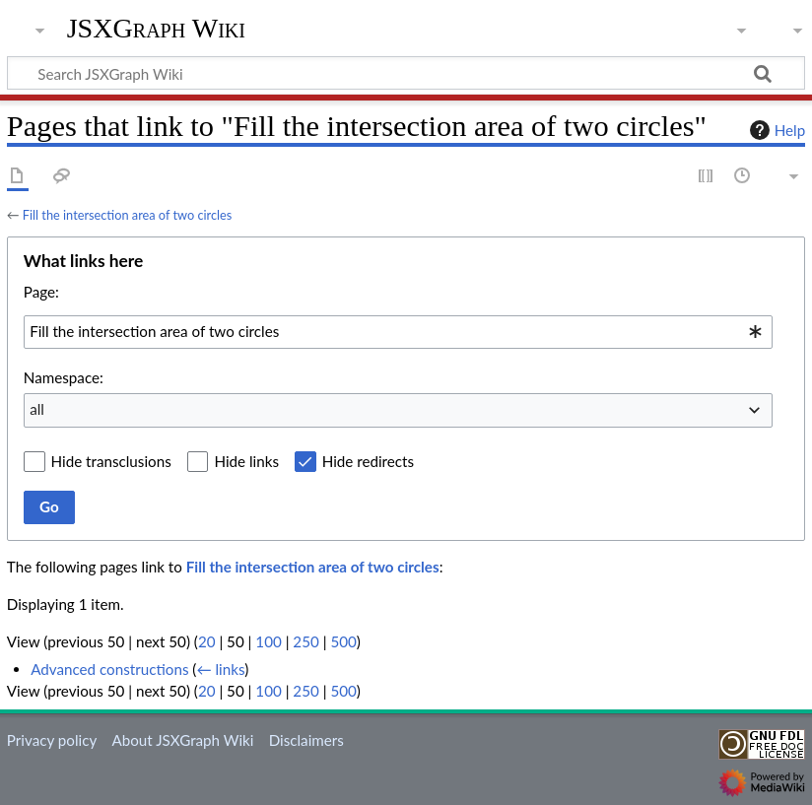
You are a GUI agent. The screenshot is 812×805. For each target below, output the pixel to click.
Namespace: (63, 377)
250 (305, 641)
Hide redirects (368, 461)
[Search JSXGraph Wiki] (406, 73)
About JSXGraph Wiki (182, 740)
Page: (41, 292)
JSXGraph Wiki (156, 28)
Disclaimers (306, 740)
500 (343, 641)
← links (220, 669)
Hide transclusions (111, 461)
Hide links (246, 461)
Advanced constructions (109, 669)
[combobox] (398, 332)
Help (775, 130)
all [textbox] (37, 409)
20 (207, 641)
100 (268, 641)
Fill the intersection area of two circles (127, 215)
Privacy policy (52, 740)
